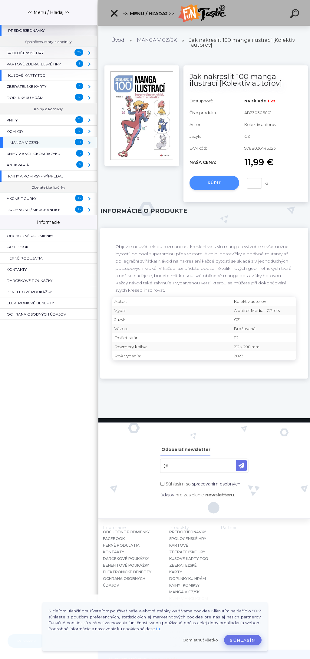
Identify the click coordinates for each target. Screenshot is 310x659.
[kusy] (254, 183)
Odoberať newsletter (185, 449)
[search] (295, 15)
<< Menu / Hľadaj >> (142, 13)
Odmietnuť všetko (200, 640)
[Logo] (204, 13)
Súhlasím (243, 640)
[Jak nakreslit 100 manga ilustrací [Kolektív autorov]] (141, 67)
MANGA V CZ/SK (157, 40)
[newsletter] (241, 465)
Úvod (117, 40)
